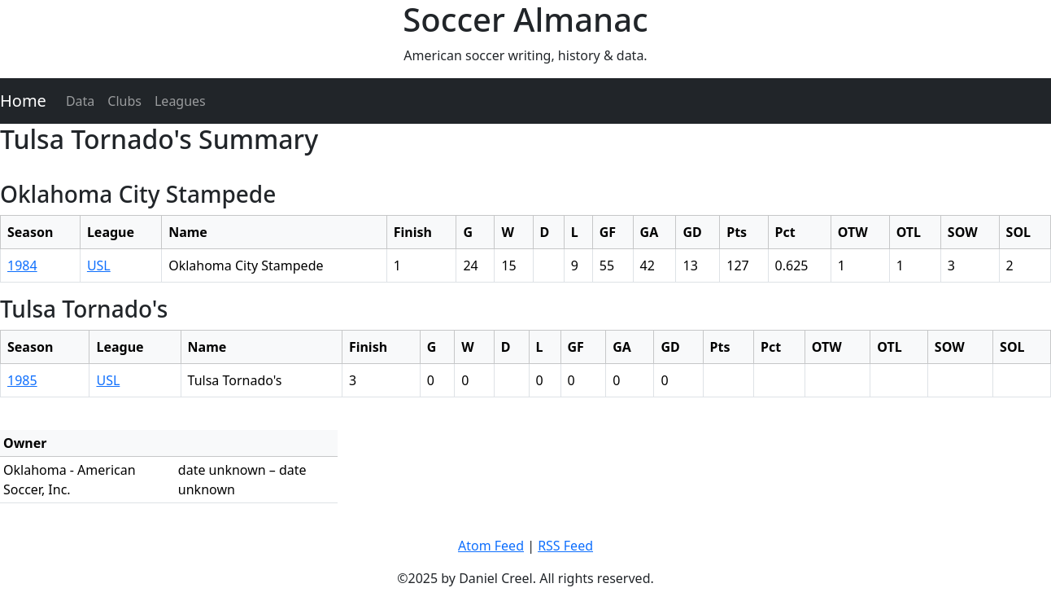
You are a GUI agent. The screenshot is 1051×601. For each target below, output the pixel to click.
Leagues (180, 101)
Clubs (124, 101)
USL (99, 265)
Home (23, 101)
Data (80, 101)
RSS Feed (565, 546)
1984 (22, 265)
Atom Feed (491, 546)
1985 (22, 380)
